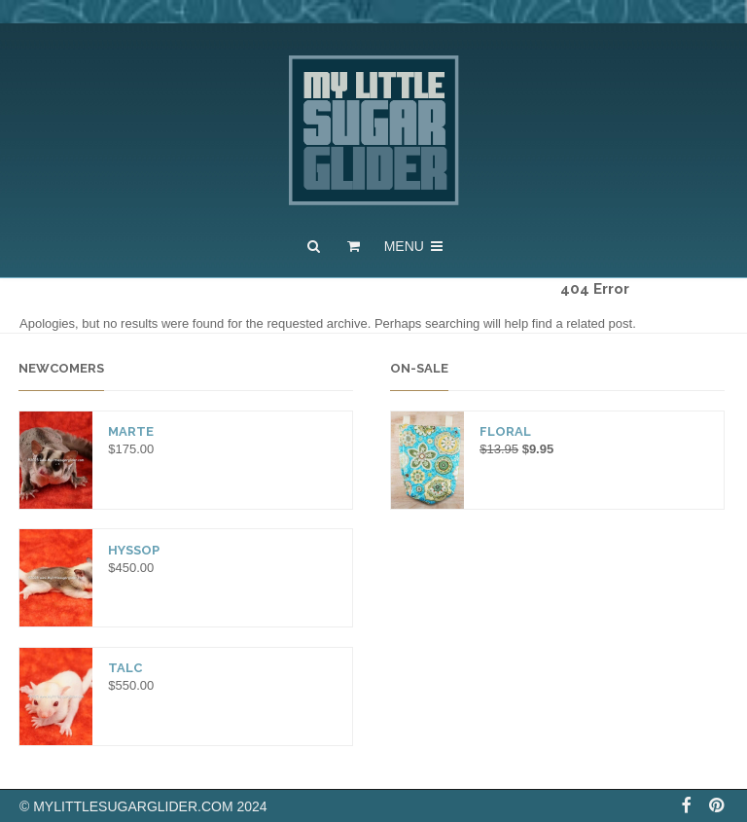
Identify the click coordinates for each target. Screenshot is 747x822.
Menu (414, 246)
